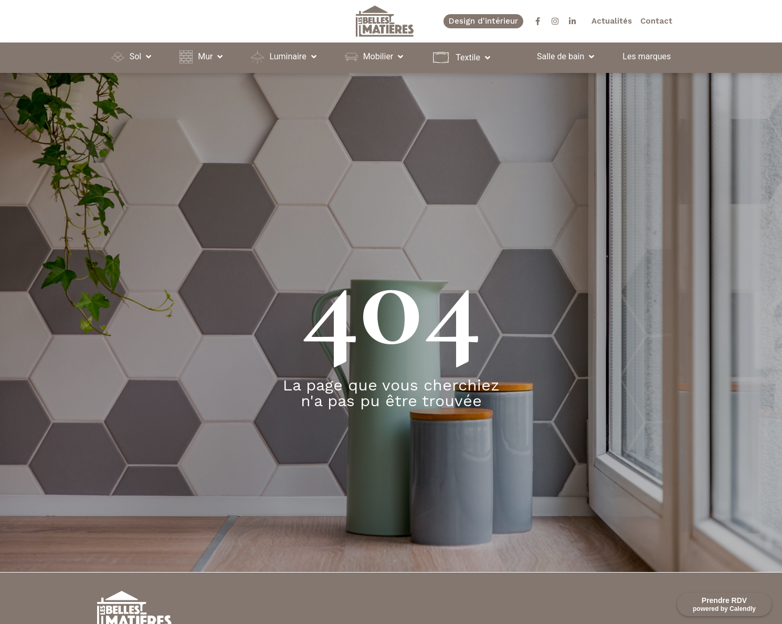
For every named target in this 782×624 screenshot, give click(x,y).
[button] (132, 57)
